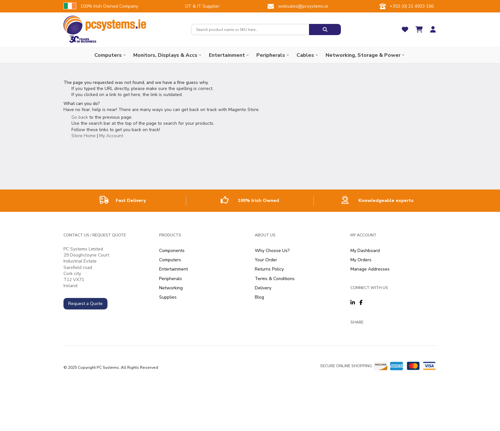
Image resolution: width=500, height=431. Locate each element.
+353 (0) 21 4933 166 (412, 6)
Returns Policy (269, 269)
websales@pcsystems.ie (303, 6)
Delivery (263, 288)
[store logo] (104, 25)
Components (172, 251)
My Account (111, 136)
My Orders (360, 260)
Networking (171, 288)
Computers (170, 260)
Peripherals (170, 279)
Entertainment (173, 269)
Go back (79, 117)
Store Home (83, 136)
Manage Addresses (370, 269)
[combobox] (250, 29)
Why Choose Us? (272, 251)
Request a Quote (85, 304)
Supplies (168, 297)
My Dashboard (365, 251)
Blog (259, 297)
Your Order (266, 260)
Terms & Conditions (275, 279)
